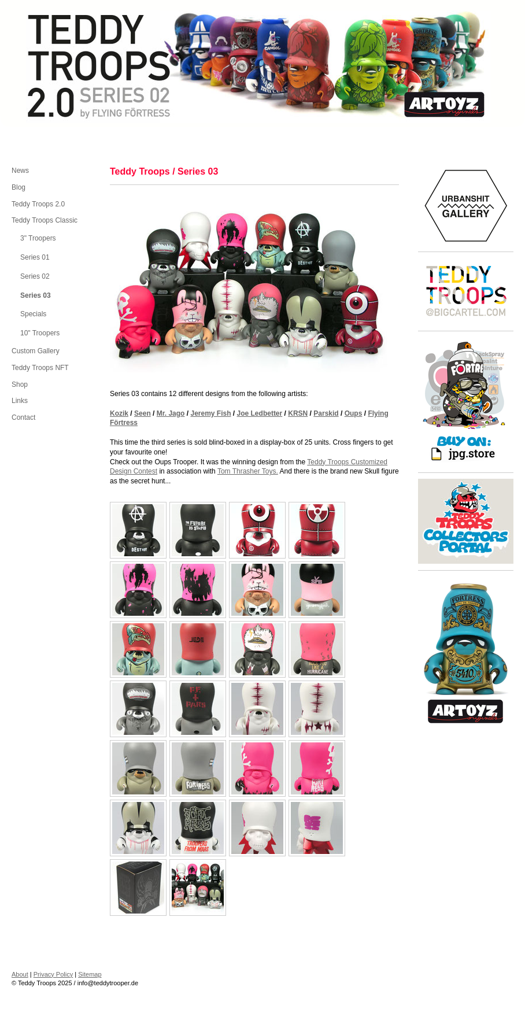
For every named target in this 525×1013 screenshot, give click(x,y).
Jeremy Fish (210, 413)
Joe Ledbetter (260, 413)
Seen (142, 413)
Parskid (325, 413)
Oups (354, 413)
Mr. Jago (171, 413)
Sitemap (89, 974)
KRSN (298, 413)
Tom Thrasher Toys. (247, 471)
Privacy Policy (53, 974)
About (20, 974)
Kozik (119, 413)
